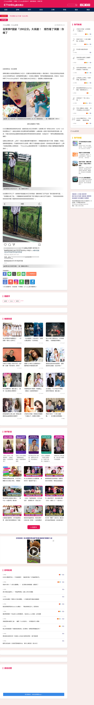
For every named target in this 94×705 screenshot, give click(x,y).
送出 (76, 5)
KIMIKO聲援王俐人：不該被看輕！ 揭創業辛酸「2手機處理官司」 (21, 577)
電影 (76, 9)
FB (86, 5)
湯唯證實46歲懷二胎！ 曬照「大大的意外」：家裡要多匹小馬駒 (21, 621)
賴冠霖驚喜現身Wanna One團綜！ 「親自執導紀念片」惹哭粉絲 (21, 606)
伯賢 (5, 301)
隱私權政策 (75, 198)
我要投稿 (74, 194)
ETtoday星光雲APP (23, 1)
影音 (41, 9)
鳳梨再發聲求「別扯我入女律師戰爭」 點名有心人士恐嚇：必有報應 (22, 614)
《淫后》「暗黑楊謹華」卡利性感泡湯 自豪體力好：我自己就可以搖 (33, 500)
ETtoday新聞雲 (8, 1)
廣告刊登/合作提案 (76, 196)
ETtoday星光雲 (13, 5)
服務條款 (89, 196)
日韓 (52, 9)
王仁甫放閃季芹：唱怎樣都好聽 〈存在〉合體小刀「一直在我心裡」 (54, 500)
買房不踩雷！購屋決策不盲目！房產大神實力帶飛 (85, 163)
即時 (17, 9)
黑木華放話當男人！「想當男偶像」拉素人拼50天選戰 (18, 592)
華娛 (64, 9)
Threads (81, 5)
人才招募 (79, 194)
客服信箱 (84, 196)
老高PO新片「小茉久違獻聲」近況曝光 (83, 40)
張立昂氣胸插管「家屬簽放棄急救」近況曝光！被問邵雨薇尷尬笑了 (21, 629)
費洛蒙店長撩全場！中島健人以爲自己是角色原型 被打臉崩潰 (20, 636)
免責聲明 (86, 198)
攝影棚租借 (33, 1)
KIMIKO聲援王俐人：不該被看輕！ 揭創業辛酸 (83, 119)
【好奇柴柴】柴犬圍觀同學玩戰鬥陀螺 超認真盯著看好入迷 (33, 538)
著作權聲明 (81, 198)
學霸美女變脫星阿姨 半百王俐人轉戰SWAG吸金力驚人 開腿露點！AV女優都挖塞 (12, 480)
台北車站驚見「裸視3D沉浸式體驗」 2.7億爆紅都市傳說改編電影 (21, 599)
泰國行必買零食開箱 (84, 153)
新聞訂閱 (39, 1)
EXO (11, 301)
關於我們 (84, 194)
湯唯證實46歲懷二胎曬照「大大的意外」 (83, 58)
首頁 (5, 9)
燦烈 (17, 301)
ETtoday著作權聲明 (29, 287)
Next (62, 446)
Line (84, 5)
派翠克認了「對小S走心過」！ (83, 99)
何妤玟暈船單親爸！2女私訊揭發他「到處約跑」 (83, 68)
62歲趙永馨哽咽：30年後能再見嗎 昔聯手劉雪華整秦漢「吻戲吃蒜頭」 (12, 520)
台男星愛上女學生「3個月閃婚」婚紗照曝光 (83, 79)
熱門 (29, 9)
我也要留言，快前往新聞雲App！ (33, 694)
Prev (5, 446)
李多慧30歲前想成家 (82, 49)
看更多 (34, 527)
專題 (88, 9)
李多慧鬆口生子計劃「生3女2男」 (19, 16)
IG (89, 5)
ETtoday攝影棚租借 (84, 178)
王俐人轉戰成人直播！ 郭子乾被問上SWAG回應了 (83, 109)
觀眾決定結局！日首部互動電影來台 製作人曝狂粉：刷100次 (20, 643)
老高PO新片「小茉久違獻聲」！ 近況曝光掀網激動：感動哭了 (55, 416)
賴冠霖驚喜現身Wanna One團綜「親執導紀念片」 (84, 89)
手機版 (15, 1)
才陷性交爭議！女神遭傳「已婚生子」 (83, 30)
